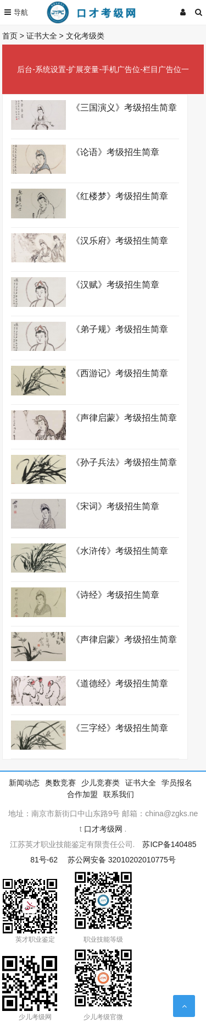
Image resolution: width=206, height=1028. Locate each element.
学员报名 (177, 782)
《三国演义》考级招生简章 (125, 107)
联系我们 (118, 794)
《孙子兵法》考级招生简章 (124, 462)
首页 (10, 35)
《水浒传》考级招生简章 (119, 551)
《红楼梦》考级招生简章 (122, 196)
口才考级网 (103, 828)
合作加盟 (82, 794)
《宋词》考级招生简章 (115, 506)
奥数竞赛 (60, 782)
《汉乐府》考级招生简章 (120, 240)
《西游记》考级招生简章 (119, 373)
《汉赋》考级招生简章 (117, 284)
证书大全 (41, 35)
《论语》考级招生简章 (117, 152)
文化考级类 (85, 35)
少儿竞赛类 (100, 782)
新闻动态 (24, 782)
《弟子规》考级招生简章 (122, 329)
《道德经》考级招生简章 (122, 683)
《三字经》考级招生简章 (119, 728)
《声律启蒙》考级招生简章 (124, 417)
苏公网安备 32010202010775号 (122, 859)
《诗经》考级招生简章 (115, 595)
